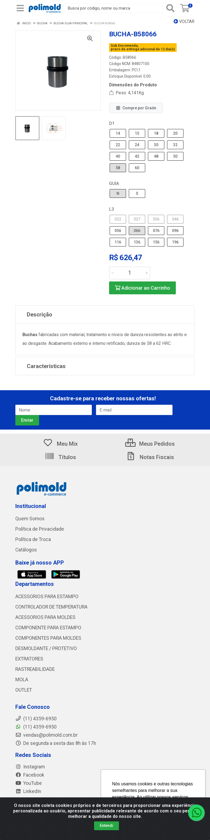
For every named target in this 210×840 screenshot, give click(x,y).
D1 (112, 123)
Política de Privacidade (39, 529)
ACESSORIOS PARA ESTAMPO (46, 596)
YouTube (28, 783)
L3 (111, 209)
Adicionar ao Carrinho (142, 288)
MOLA (21, 679)
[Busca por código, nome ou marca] (113, 8)
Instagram (30, 766)
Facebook (29, 775)
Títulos (60, 457)
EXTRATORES (29, 659)
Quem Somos (30, 518)
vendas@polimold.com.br (46, 735)
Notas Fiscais (150, 457)
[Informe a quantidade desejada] (129, 273)
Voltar (184, 21)
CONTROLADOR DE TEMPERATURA (51, 607)
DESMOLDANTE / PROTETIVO (46, 648)
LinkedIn (28, 791)
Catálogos (26, 550)
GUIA (114, 183)
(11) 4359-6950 (36, 727)
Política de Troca (33, 539)
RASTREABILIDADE (35, 669)
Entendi (106, 825)
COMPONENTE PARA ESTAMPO (48, 627)
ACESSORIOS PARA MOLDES (45, 617)
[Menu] (20, 8)
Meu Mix (60, 443)
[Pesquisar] (170, 8)
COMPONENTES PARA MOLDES (48, 638)
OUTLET (23, 690)
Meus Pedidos (150, 443)
